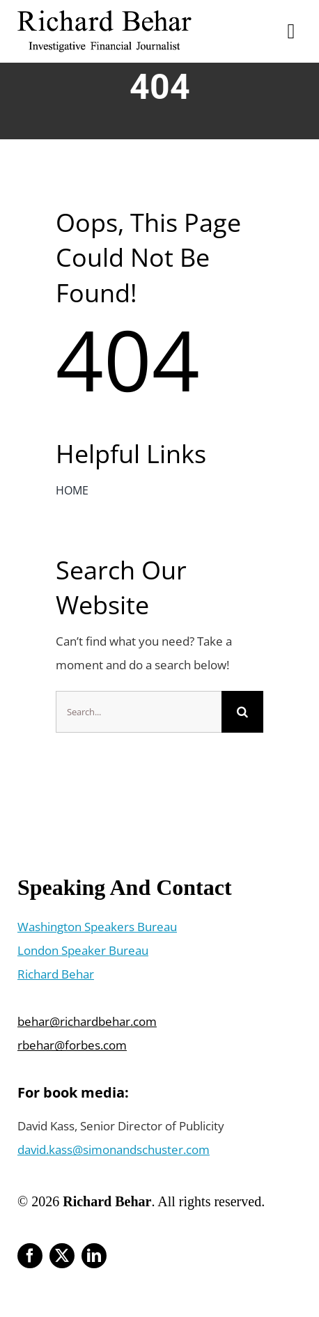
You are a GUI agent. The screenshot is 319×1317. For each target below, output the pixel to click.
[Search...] (138, 712)
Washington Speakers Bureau (97, 927)
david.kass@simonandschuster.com (113, 1149)
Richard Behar (55, 974)
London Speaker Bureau (82, 950)
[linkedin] (94, 1255)
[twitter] (62, 1255)
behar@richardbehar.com (87, 1021)
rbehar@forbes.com (72, 1045)
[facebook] (29, 1255)
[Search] (242, 712)
